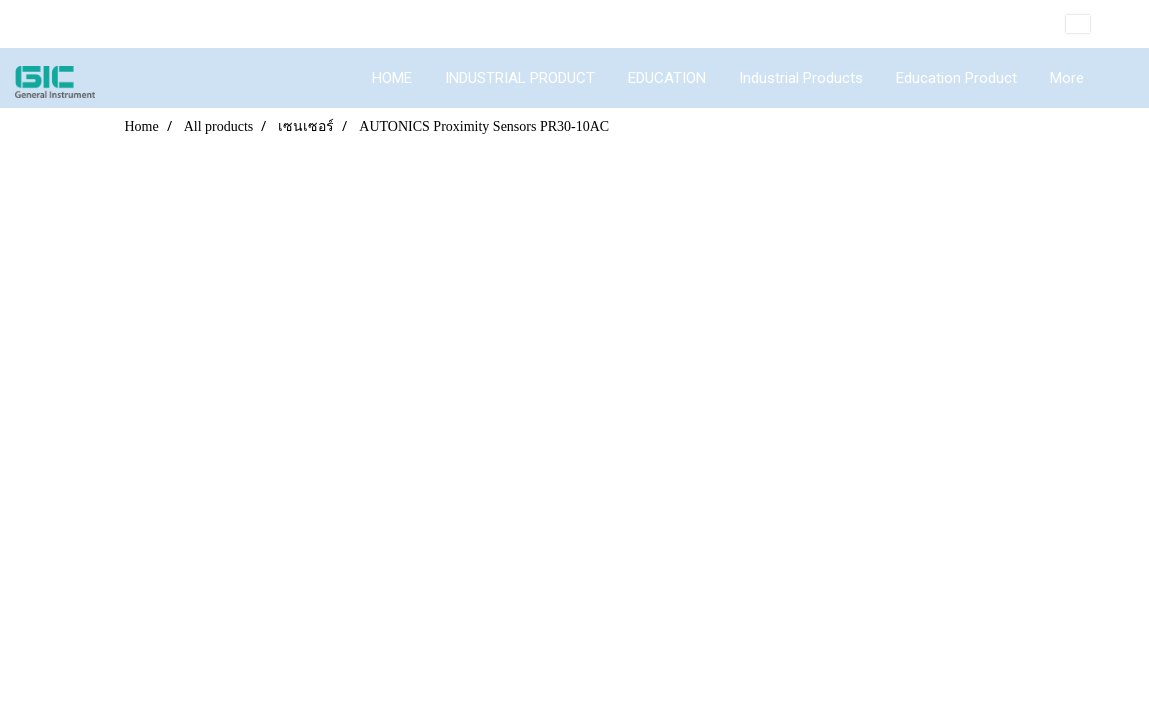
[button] (1118, 78)
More (1067, 78)
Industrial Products (801, 78)
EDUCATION (667, 78)
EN (1092, 24)
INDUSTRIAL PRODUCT (520, 78)
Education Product (956, 78)
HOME (392, 78)
